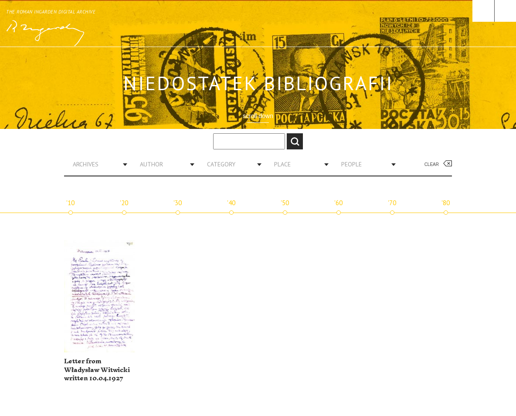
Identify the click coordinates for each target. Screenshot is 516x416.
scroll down (258, 115)
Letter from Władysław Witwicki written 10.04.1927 (97, 370)
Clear (431, 164)
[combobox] (96, 164)
